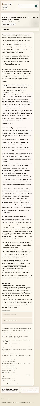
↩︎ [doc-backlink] (31, 328)
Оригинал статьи (6, 310)
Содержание (6, 29)
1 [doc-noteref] (22, 73)
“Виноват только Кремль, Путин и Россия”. (15, 42)
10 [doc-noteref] (7, 161)
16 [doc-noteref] (10, 211)
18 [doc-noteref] (28, 228)
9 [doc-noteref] (16, 150)
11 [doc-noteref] (14, 171)
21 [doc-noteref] (17, 307)
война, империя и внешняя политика (9, 24)
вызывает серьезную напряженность (15, 265)
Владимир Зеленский (12, 270)
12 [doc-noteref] (30, 176)
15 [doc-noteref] (26, 198)
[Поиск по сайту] (28, 6)
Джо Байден (20, 270)
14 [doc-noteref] (20, 194)
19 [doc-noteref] (20, 237)
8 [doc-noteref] (27, 133)
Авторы (5, 7)
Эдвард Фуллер (5, 21)
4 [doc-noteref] (23, 92)
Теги (10, 4)
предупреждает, (10, 35)
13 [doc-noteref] (4, 185)
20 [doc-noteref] (31, 240)
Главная (5, 4)
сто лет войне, (7, 49)
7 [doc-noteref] (21, 115)
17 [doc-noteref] (26, 225)
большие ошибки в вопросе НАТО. (9, 272)
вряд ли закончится (9, 278)
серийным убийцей (6, 202)
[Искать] (36, 6)
